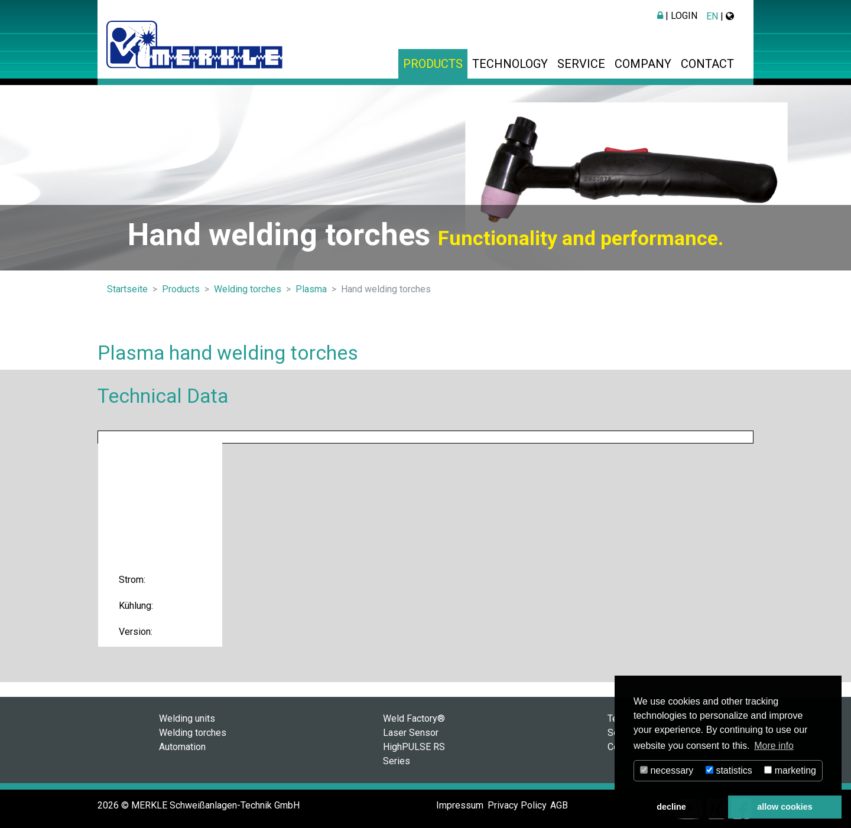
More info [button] (774, 746)
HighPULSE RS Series (414, 754)
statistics (729, 770)
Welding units (187, 718)
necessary (666, 770)
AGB (559, 805)
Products (433, 64)
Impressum (459, 805)
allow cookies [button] (785, 806)
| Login (677, 15)
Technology (510, 64)
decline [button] (671, 806)
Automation (182, 746)
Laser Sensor (411, 732)
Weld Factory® (414, 718)
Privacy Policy (517, 805)
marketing (790, 770)
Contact (707, 64)
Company (643, 64)
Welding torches (192, 732)
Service (581, 64)
